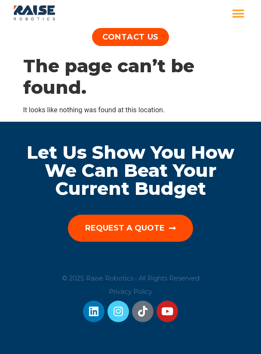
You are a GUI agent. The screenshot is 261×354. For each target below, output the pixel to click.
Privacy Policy (130, 291)
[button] (238, 14)
